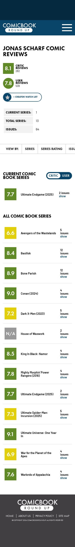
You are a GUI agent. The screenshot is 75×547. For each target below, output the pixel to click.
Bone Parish (28, 273)
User (65, 176)
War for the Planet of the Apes (36, 454)
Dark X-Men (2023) (33, 313)
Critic (53, 176)
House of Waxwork (32, 333)
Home (10, 516)
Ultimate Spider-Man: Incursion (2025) (34, 414)
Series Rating (51, 149)
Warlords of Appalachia (35, 474)
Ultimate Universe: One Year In (38, 434)
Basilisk (26, 253)
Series (30, 149)
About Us (24, 516)
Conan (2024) (29, 293)
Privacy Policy (44, 516)
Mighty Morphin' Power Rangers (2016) (35, 373)
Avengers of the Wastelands (38, 233)
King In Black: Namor (34, 354)
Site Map (64, 516)
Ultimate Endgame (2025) (37, 194)
